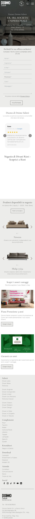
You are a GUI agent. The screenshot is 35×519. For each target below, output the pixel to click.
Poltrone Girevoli (8, 399)
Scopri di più (7, 324)
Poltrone (5, 386)
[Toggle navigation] (32, 3)
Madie (4, 427)
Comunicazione (7, 471)
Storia (4, 474)
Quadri (4, 441)
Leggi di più (11, 144)
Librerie (4, 432)
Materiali (5, 460)
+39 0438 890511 (10, 504)
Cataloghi (5, 455)
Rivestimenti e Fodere (9, 458)
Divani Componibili (8, 392)
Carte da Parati (7, 430)
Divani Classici (7, 403)
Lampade (5, 437)
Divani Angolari (7, 389)
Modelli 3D (6, 462)
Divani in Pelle (7, 411)
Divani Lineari (6, 394)
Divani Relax (6, 383)
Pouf (3, 423)
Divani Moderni (7, 405)
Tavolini (4, 425)
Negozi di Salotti (7, 448)
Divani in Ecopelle (8, 413)
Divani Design (7, 407)
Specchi (5, 439)
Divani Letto (6, 381)
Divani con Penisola (9, 396)
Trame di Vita (6, 476)
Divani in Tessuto (8, 416)
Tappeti (4, 434)
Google (19, 129)
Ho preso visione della (17, 96)
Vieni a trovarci (17, 211)
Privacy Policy (25, 96)
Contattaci (5, 469)
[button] (31, 227)
